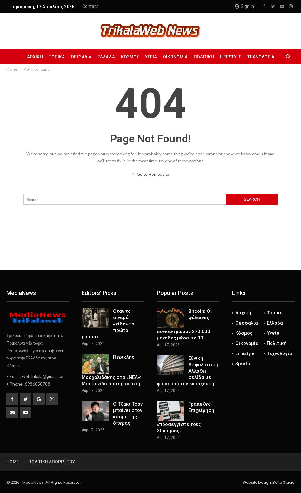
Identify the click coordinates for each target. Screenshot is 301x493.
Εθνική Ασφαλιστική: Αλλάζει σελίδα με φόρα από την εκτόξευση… (188, 371)
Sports (242, 363)
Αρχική (35, 56)
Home (12, 461)
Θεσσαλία (81, 56)
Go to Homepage (150, 174)
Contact (90, 6)
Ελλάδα (106, 56)
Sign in (244, 6)
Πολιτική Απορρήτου (51, 461)
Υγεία (151, 56)
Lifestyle (230, 56)
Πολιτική (204, 56)
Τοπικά (57, 56)
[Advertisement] (150, 249)
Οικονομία (175, 56)
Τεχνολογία (260, 56)
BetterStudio (283, 482)
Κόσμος (130, 56)
